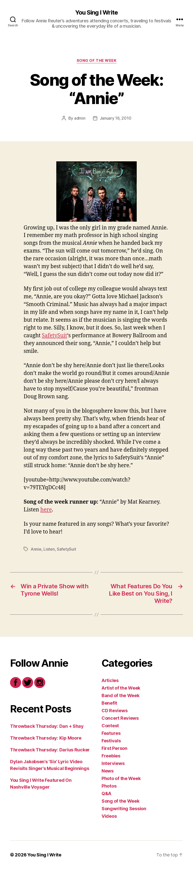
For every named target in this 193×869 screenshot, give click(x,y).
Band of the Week (120, 695)
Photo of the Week (121, 778)
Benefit (109, 703)
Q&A (106, 793)
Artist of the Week (121, 688)
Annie (36, 549)
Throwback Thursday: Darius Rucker (50, 749)
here (46, 509)
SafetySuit (54, 335)
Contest (110, 725)
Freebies (111, 755)
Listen (49, 549)
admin (79, 118)
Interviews (113, 763)
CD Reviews (114, 710)
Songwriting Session (124, 808)
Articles (110, 680)
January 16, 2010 (115, 118)
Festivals (111, 740)
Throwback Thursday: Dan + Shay (47, 726)
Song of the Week (97, 60)
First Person (114, 748)
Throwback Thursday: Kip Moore (45, 738)
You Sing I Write (96, 13)
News (108, 771)
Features (111, 733)
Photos (109, 786)
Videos (109, 816)
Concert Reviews (120, 718)
